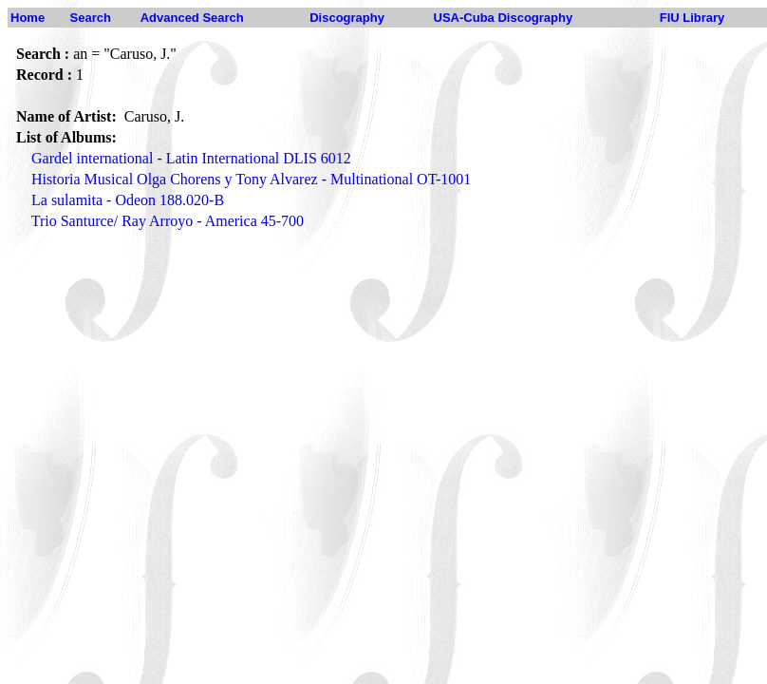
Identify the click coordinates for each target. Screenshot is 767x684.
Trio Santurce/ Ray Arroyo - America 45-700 (167, 221)
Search (90, 17)
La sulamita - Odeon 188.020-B (127, 200)
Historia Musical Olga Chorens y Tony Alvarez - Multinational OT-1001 (251, 179)
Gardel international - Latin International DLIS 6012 (191, 158)
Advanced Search (192, 17)
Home (27, 17)
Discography (346, 17)
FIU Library (692, 17)
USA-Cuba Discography (503, 17)
